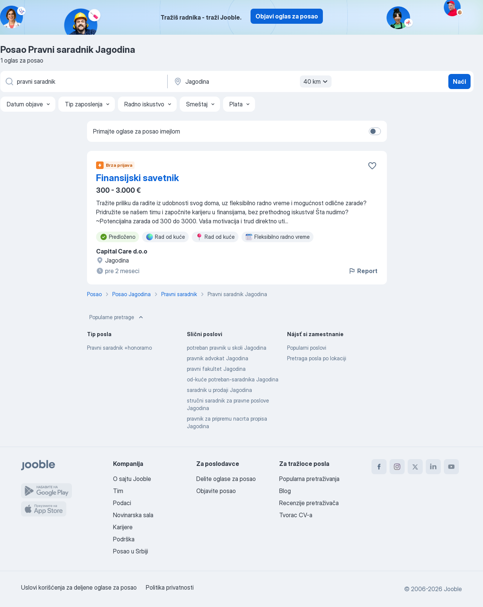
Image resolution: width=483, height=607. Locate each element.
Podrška (124, 539)
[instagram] (397, 466)
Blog (285, 491)
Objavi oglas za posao (286, 16)
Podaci (122, 503)
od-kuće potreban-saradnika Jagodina (232, 379)
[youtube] (451, 466)
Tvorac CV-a (295, 515)
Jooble (453, 589)
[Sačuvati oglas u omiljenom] (372, 166)
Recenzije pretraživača (309, 503)
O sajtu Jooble (132, 479)
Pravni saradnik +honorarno (119, 347)
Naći (459, 81)
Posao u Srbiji (130, 551)
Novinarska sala (133, 515)
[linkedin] (433, 466)
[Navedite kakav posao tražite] (83, 81)
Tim (118, 491)
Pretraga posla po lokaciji (316, 358)
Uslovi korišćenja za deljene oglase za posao (79, 587)
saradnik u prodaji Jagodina (219, 390)
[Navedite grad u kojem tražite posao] (252, 81)
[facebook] (379, 466)
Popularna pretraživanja (309, 479)
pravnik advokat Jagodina (217, 358)
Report (363, 271)
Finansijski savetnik (137, 177)
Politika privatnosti (170, 587)
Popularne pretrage (117, 317)
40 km (316, 81)
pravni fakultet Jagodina (216, 369)
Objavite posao (216, 491)
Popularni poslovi (306, 347)
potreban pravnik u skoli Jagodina (226, 347)
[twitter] (415, 466)
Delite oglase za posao (226, 479)
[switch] (375, 131)
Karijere (123, 527)
